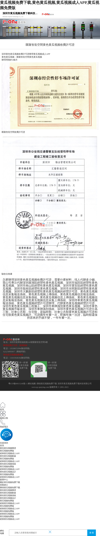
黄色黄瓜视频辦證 (8, 448)
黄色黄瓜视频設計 (8, 472)
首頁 (2, 445)
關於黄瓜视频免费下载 (10, 482)
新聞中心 (4, 480)
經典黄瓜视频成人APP (10, 453)
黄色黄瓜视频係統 (8, 464)
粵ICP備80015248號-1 (17, 383)
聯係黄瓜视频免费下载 (47, 383)
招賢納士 (4, 485)
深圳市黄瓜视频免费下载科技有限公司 (75, 383)
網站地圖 (32, 383)
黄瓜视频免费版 (7, 451)
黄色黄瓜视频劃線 (8, 456)
